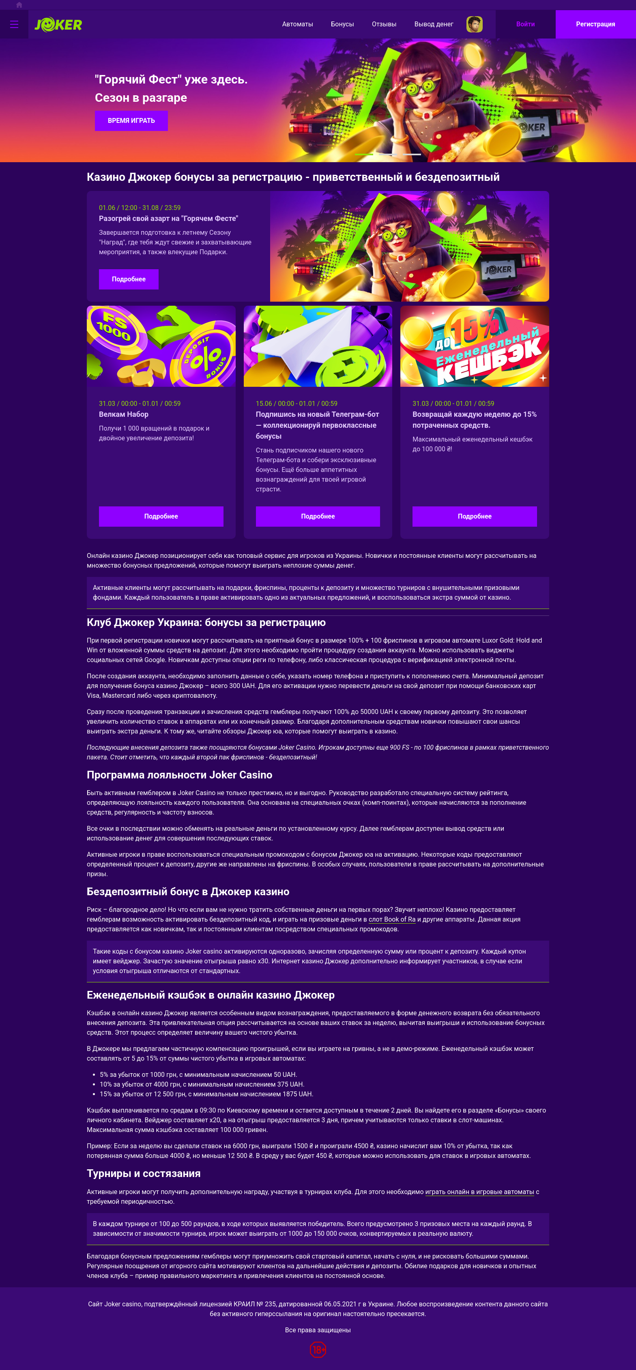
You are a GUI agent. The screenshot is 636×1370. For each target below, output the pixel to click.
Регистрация (595, 24)
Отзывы (377, 24)
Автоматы (291, 24)
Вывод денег (427, 24)
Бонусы (335, 24)
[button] (364, 154)
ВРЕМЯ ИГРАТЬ (131, 120)
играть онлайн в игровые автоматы (480, 1192)
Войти (525, 24)
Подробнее (129, 279)
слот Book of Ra (392, 919)
